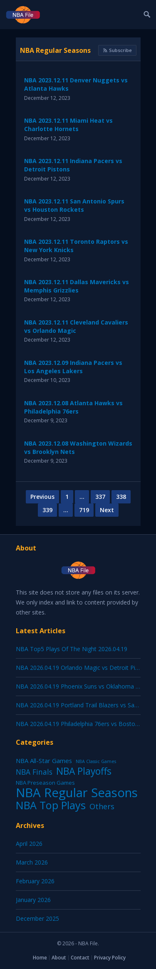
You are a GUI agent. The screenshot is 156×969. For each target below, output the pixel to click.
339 (47, 510)
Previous (42, 497)
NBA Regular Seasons (55, 50)
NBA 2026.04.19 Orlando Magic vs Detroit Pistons (83, 668)
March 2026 (32, 862)
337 (100, 497)
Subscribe (117, 50)
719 (84, 510)
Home (40, 957)
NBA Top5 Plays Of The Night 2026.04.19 (71, 649)
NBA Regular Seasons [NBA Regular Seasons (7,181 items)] (77, 793)
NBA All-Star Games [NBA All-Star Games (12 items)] (44, 760)
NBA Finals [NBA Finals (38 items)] (34, 772)
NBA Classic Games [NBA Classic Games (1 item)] (96, 761)
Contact (80, 957)
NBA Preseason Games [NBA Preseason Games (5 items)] (45, 782)
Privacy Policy (110, 957)
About (59, 957)
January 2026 (33, 900)
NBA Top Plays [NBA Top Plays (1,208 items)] (51, 805)
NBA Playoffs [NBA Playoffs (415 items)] (83, 771)
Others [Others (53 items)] (101, 806)
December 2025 (37, 918)
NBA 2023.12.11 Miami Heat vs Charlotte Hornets (68, 124)
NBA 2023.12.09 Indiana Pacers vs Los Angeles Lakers (73, 367)
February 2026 (35, 881)
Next (107, 510)
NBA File (88, 943)
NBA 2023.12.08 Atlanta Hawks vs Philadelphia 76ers (73, 407)
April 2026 (29, 844)
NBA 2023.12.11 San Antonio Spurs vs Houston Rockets (74, 205)
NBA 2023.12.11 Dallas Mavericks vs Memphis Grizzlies (76, 286)
